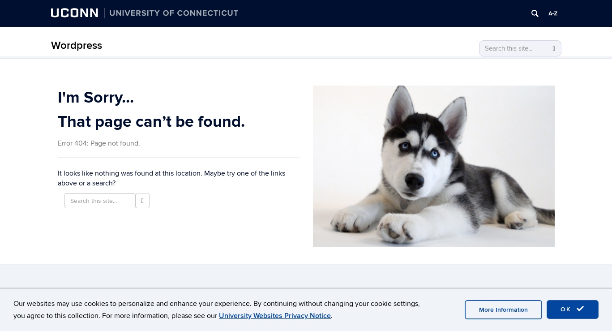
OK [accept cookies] (573, 309)
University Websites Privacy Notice (275, 315)
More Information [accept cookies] (503, 310)
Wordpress (76, 45)
